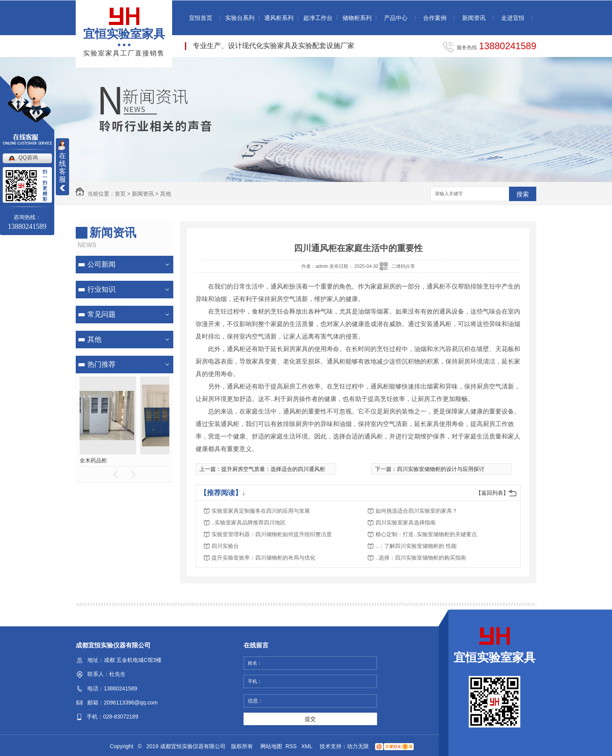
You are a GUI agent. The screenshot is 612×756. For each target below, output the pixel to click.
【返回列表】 (492, 493)
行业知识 (101, 289)
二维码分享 (403, 266)
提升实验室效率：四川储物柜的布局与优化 (263, 558)
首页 (120, 194)
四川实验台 (225, 546)
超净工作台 (318, 17)
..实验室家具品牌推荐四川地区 (249, 522)
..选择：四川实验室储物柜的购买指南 (420, 558)
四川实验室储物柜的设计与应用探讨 (440, 469)
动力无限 (358, 746)
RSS (291, 746)
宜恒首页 (200, 17)
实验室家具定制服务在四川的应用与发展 (261, 511)
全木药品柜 (124, 460)
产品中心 (395, 17)
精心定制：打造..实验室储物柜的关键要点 (426, 534)
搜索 (522, 194)
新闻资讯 (474, 17)
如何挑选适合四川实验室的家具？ (416, 511)
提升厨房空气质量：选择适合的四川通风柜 (273, 469)
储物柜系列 (357, 17)
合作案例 (435, 17)
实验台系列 (239, 17)
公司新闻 (101, 264)
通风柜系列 (279, 17)
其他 (165, 194)
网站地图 (271, 746)
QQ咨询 (28, 157)
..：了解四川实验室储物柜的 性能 (416, 546)
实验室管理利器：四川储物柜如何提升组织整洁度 (272, 534)
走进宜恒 (513, 17)
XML (307, 746)
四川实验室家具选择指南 (405, 522)
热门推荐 (101, 364)
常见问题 (101, 314)
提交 (310, 719)
